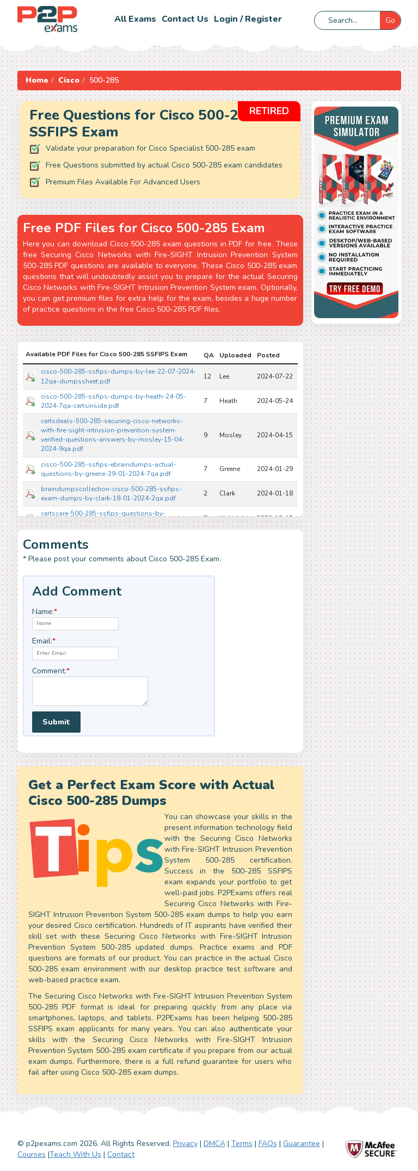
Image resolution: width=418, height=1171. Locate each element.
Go (390, 20)
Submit (56, 722)
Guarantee (301, 1143)
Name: (44, 611)
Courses (31, 1154)
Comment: (51, 671)
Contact (120, 1154)
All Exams (135, 19)
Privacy (185, 1143)
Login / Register (248, 19)
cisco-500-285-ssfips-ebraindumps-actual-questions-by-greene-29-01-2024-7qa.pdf (108, 469)
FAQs (268, 1143)
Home (37, 80)
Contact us (185, 19)
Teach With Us (75, 1154)
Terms (242, 1143)
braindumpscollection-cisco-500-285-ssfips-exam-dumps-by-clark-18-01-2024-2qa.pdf (111, 494)
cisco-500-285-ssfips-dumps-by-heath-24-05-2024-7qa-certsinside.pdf (113, 401)
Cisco (68, 80)
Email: (44, 641)
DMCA (214, 1143)
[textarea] (90, 692)
